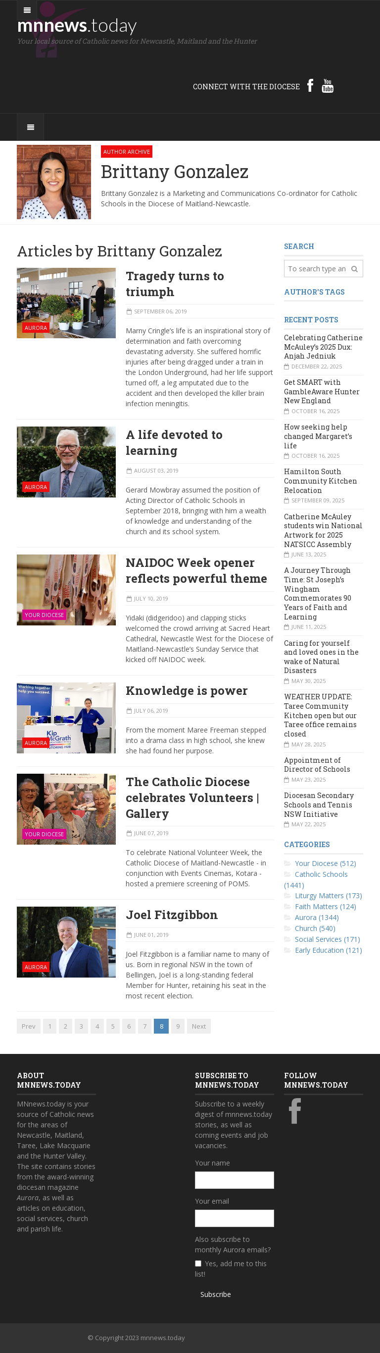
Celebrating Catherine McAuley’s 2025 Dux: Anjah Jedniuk (323, 347)
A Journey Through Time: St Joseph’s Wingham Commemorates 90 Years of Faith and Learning (317, 593)
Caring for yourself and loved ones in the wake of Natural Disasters (321, 657)
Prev (29, 1026)
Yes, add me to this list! (231, 1269)
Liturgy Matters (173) (328, 895)
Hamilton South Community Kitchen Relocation (320, 480)
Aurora (36, 327)
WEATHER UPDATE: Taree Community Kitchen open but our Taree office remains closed (320, 715)
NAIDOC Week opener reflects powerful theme (196, 570)
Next (199, 1026)
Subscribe (215, 1294)
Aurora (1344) (317, 917)
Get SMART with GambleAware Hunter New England (322, 391)
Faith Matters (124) (325, 906)
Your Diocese (44, 614)
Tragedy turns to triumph (175, 284)
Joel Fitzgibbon (172, 914)
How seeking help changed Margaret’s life (318, 436)
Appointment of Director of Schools (317, 764)
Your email (212, 1201)
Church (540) (315, 928)
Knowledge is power (187, 690)
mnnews (77, 24)
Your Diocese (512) (325, 863)
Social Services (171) (327, 939)
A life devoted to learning (174, 442)
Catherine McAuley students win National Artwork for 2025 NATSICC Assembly (323, 530)
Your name (212, 1163)
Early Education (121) (328, 950)
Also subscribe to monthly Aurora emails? (233, 1244)
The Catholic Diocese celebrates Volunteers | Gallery (192, 797)
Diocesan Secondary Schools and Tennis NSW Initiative (319, 804)
